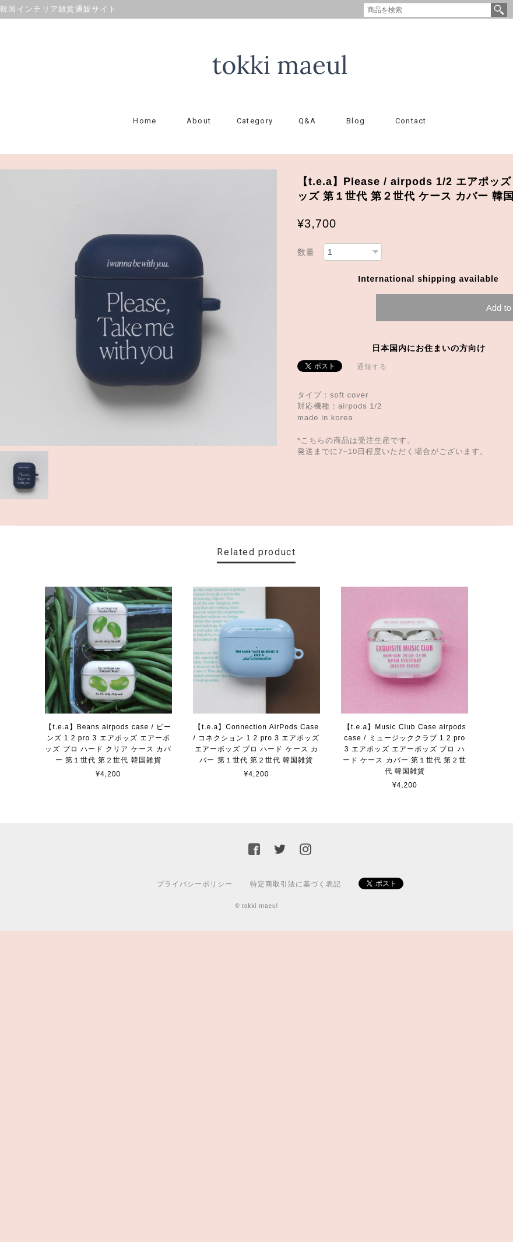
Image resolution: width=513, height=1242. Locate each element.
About (199, 120)
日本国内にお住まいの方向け (429, 348)
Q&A (307, 120)
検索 (499, 10)
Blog (355, 120)
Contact (411, 120)
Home (144, 120)
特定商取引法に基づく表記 (295, 884)
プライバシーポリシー (195, 884)
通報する (372, 367)
